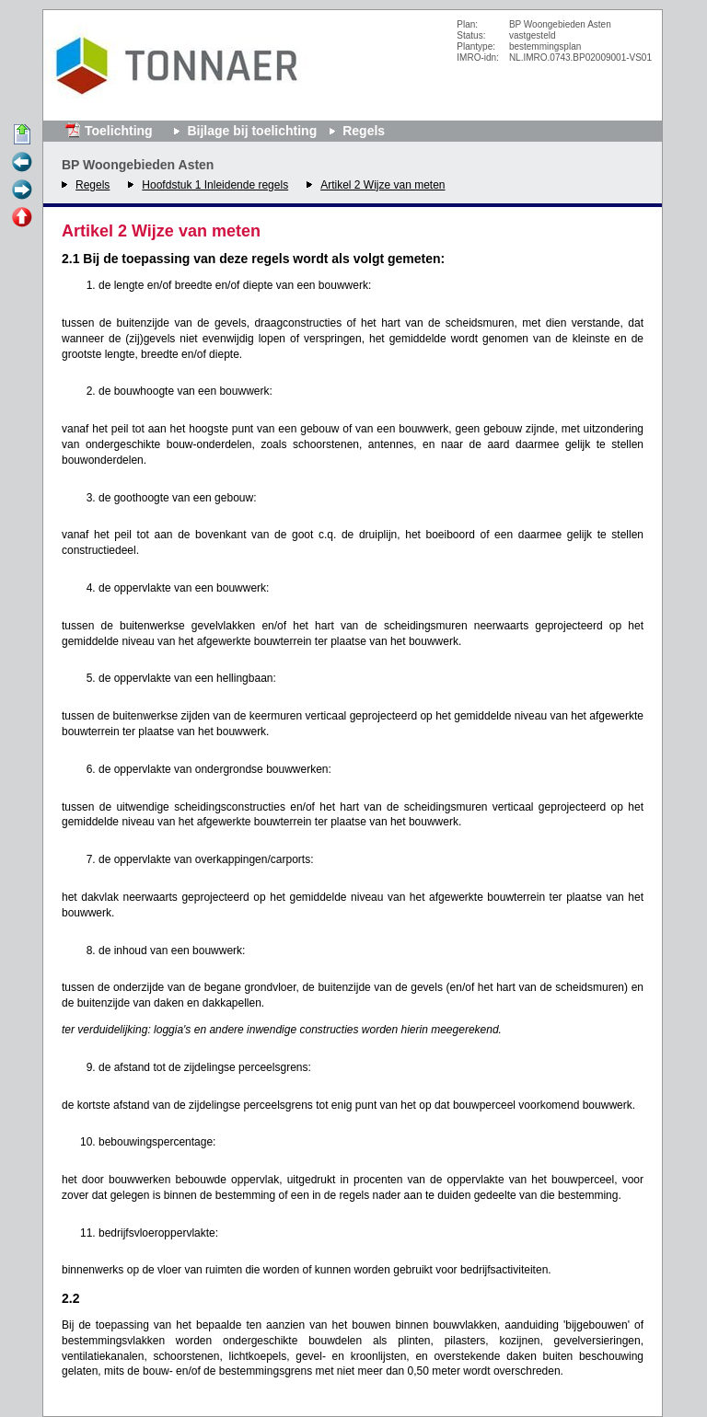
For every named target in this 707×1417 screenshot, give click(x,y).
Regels (92, 185)
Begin (22, 135)
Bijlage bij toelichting (252, 130)
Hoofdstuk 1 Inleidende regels (215, 185)
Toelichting (119, 130)
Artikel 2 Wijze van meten (382, 185)
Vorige (22, 163)
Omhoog (22, 218)
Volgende (22, 190)
